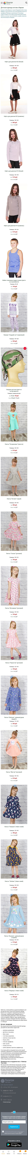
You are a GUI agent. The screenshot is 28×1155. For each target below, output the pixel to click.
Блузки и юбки (4, 10)
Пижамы (19, 11)
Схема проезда (7, 1102)
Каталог (3, 2)
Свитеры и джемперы (11, 13)
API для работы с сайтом (14, 1140)
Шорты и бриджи (10, 17)
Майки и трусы (4, 11)
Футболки (23, 14)
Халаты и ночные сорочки (7, 16)
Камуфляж (19, 10)
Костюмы (24, 10)
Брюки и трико (12, 10)
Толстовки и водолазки (14, 14)
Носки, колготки (13, 11)
